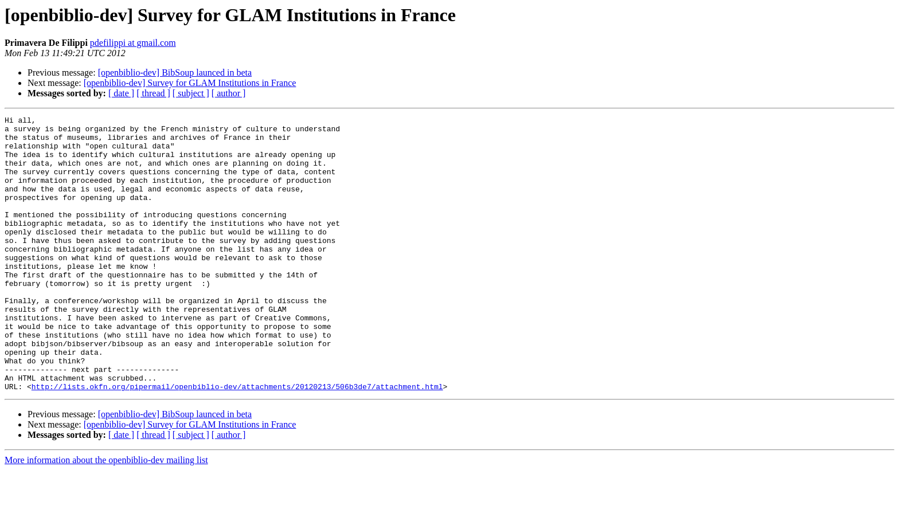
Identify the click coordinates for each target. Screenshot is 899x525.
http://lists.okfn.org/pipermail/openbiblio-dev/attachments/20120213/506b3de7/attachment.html (237, 441)
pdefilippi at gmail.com (133, 43)
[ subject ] (191, 93)
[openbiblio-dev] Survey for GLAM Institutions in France (190, 83)
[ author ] (229, 93)
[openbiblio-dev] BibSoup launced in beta (175, 72)
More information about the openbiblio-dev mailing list (106, 515)
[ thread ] (153, 93)
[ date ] (121, 93)
